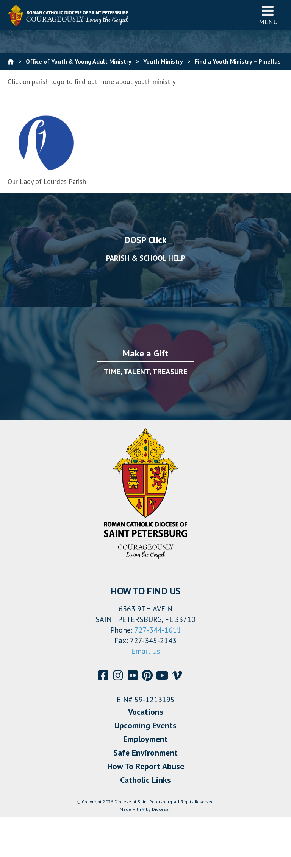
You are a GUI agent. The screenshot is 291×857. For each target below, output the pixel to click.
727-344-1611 (158, 630)
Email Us (145, 651)
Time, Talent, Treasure (145, 371)
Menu (268, 15)
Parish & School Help (145, 258)
